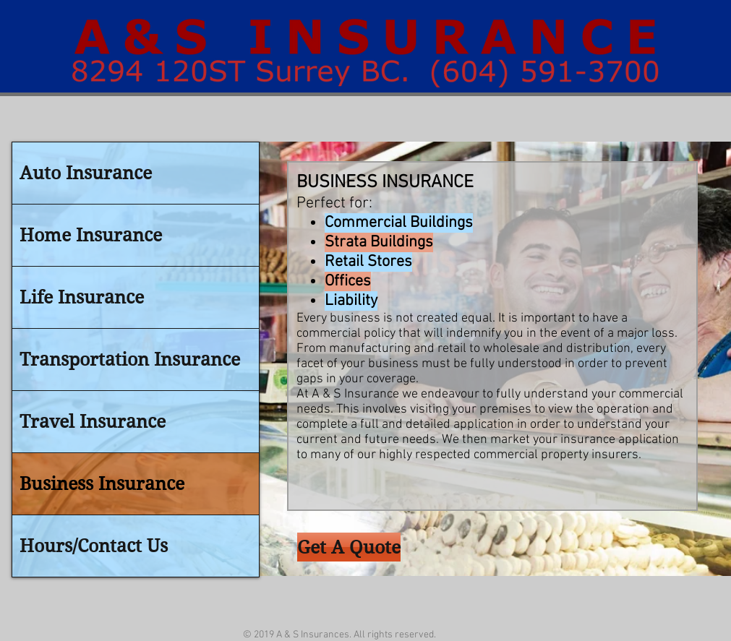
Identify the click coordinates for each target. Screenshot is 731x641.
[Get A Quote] (349, 547)
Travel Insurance (93, 421)
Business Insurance (102, 483)
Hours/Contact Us (94, 545)
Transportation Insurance (130, 359)
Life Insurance (82, 297)
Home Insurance (91, 235)
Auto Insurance (86, 173)
